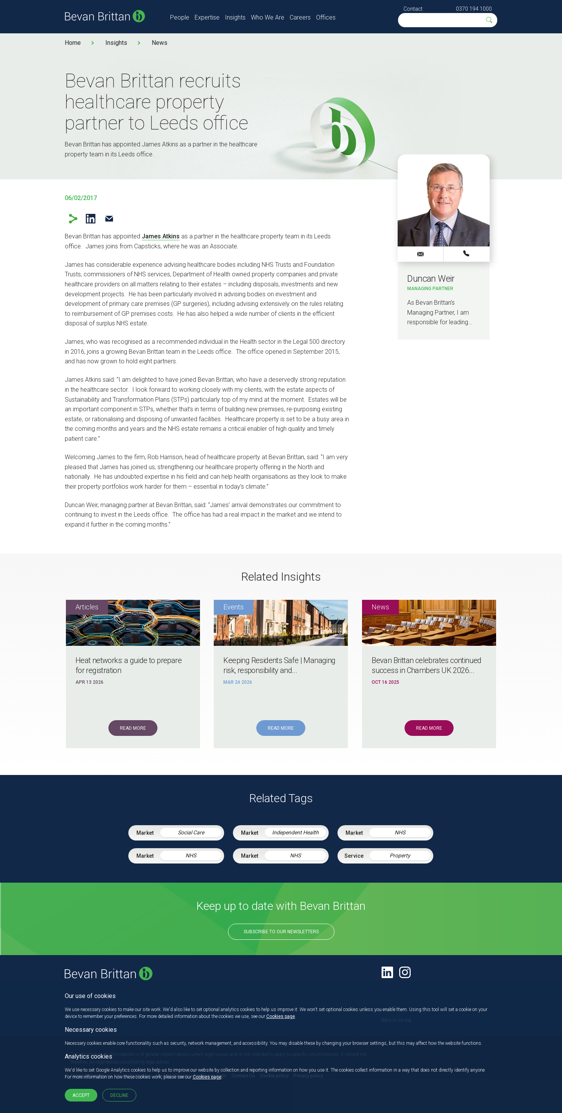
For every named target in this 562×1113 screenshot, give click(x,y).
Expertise (207, 17)
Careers (300, 17)
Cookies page (280, 1016)
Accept (81, 1095)
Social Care (191, 832)
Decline (119, 1095)
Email (109, 218)
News (159, 42)
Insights (235, 17)
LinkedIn (90, 218)
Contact (413, 9)
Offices (326, 17)
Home (73, 42)
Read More (133, 728)
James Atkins (161, 236)
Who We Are (267, 17)
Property (400, 855)
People (179, 17)
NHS (400, 832)
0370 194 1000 (474, 9)
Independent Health (295, 832)
